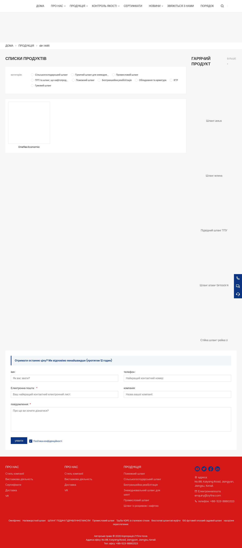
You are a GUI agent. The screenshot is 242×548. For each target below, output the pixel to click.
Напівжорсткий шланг (34, 520)
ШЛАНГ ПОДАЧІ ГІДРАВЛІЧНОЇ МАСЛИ (69, 520)
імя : (13, 372)
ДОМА (9, 46)
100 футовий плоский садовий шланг (202, 520)
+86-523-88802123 (222, 501)
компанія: (129, 388)
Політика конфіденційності (47, 441)
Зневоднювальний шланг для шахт (142, 492)
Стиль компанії (14, 474)
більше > (231, 61)
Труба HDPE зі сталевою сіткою (132, 520)
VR (7, 496)
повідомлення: (21, 404)
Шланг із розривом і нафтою (141, 506)
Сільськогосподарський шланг (142, 479)
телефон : (130, 372)
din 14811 (44, 46)
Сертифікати (13, 485)
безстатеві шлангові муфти (165, 520)
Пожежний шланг (134, 474)
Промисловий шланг (136, 500)
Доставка (11, 490)
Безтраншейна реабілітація (141, 485)
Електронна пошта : (24, 388)
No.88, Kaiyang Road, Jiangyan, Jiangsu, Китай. (214, 484)
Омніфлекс (15, 520)
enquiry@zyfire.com (208, 495)
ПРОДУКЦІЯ (26, 46)
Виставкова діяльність (19, 479)
